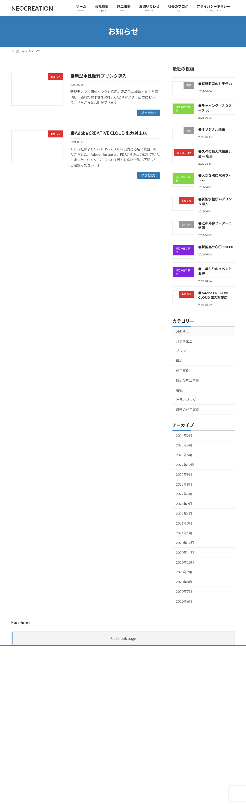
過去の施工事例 (187, 410)
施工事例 (182, 371)
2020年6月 (184, 601)
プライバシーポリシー (143, 650)
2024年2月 (184, 435)
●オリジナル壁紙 (211, 130)
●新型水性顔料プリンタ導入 (98, 76)
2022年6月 (184, 494)
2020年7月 (184, 591)
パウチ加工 (184, 341)
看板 (179, 390)
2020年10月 (185, 562)
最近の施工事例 (187, 380)
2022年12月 (185, 465)
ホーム (20, 650)
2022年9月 (184, 474)
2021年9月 (184, 504)
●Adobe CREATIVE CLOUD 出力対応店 (108, 133)
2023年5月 (184, 455)
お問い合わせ (84, 650)
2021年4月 (184, 514)
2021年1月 (184, 533)
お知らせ (182, 331)
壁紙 (179, 361)
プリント (182, 351)
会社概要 (39, 650)
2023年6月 (184, 445)
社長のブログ (186, 400)
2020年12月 (185, 543)
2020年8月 (184, 582)
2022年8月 (184, 484)
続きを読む (148, 113)
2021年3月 (184, 523)
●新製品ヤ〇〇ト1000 (215, 247)
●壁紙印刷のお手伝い (215, 84)
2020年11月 (185, 552)
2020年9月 (184, 572)
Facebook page (123, 638)
